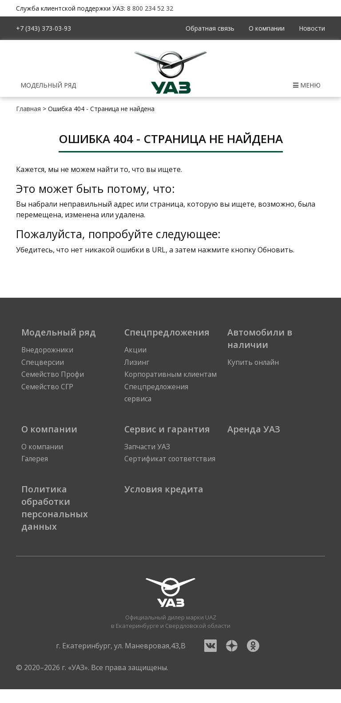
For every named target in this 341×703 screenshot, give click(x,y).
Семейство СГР (47, 387)
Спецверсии (42, 362)
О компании (267, 28)
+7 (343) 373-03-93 (43, 28)
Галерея (35, 473)
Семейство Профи (53, 375)
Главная (28, 108)
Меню (307, 85)
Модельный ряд (48, 85)
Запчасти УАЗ (147, 460)
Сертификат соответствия (170, 473)
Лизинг (137, 362)
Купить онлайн (253, 362)
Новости (312, 28)
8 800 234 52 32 (150, 8)
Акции (135, 350)
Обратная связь (210, 28)
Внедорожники (48, 350)
